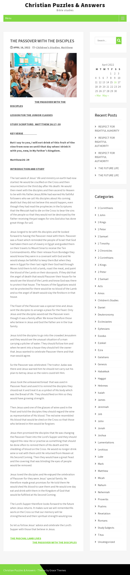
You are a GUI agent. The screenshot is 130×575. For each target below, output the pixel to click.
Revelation (104, 513)
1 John (101, 215)
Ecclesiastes (105, 321)
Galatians (103, 357)
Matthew (67, 47)
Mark (101, 464)
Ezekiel (102, 343)
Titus (101, 535)
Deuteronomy (106, 314)
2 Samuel (103, 279)
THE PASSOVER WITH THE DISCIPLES (54, 542)
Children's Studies (48, 47)
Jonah (101, 428)
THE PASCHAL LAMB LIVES (25, 538)
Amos (101, 293)
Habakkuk (103, 371)
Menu (8, 18)
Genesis (102, 364)
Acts (100, 286)
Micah (101, 478)
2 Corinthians (105, 258)
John (101, 421)
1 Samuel (103, 236)
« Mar (98, 95)
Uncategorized (106, 542)
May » (105, 95)
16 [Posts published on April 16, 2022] (115, 82)
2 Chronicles (105, 250)
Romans (102, 520)
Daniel (101, 307)
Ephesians (104, 329)
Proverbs (103, 499)
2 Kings (102, 265)
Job (100, 414)
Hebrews (103, 385)
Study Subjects (106, 527)
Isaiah (101, 392)
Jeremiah (103, 407)
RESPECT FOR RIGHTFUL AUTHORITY (105, 142)
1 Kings (102, 222)
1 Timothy (104, 243)
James (101, 400)
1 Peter (102, 229)
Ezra (100, 350)
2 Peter (102, 272)
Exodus (102, 336)
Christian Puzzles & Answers (65, 5)
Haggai (102, 378)
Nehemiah (104, 492)
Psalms (102, 506)
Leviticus (103, 449)
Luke (100, 456)
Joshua (102, 435)
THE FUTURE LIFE (108, 168)
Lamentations (106, 442)
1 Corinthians (105, 208)
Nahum (102, 485)
